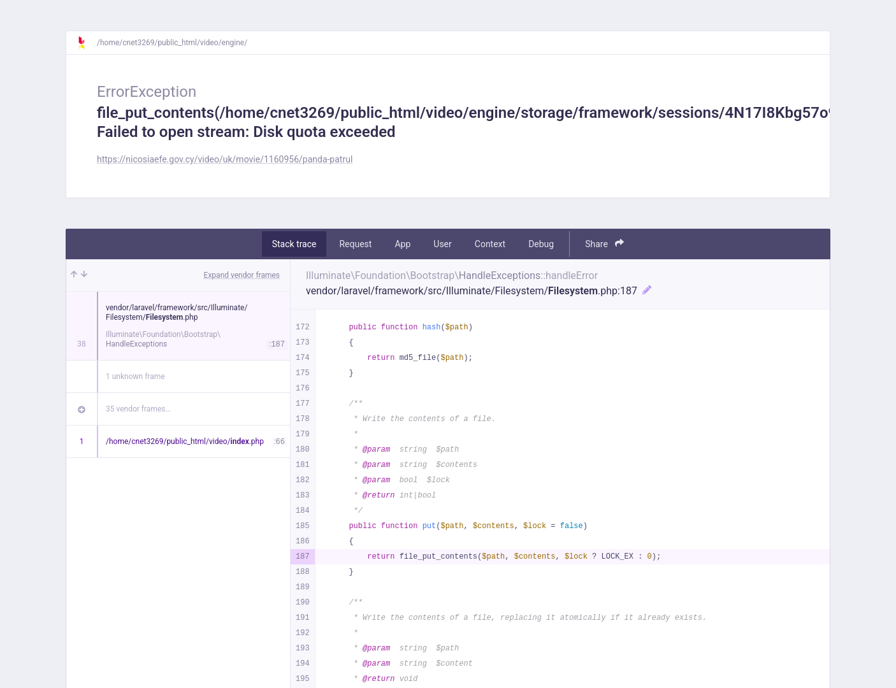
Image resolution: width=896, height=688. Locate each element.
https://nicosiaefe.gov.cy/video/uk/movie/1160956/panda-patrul (224, 159)
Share (604, 243)
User (442, 244)
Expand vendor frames (242, 275)
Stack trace (294, 244)
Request (355, 244)
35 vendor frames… (138, 409)
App (402, 244)
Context (490, 244)
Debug (541, 244)
